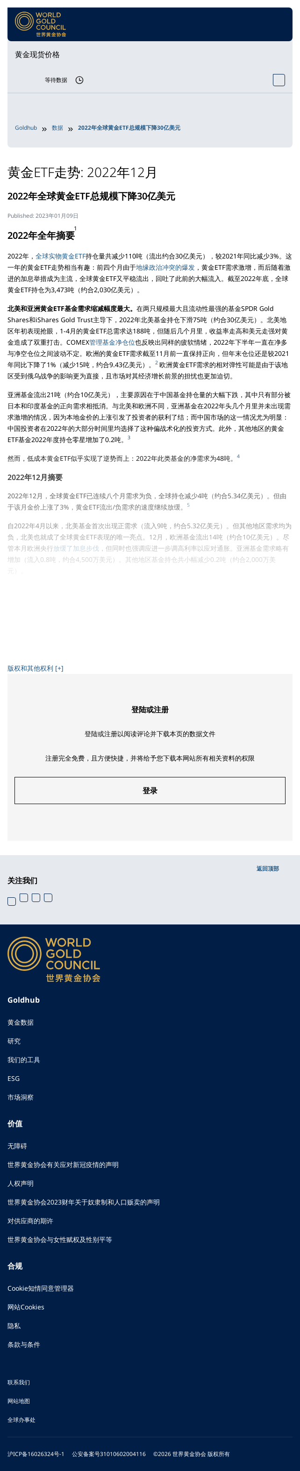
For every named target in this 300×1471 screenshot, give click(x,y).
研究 (14, 1040)
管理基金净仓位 (112, 342)
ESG (13, 1078)
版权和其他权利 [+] (35, 668)
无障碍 (17, 1145)
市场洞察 (20, 1097)
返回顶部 (268, 868)
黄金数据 (20, 1022)
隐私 (14, 1325)
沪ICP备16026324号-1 (35, 1454)
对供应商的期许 (30, 1220)
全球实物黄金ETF (61, 255)
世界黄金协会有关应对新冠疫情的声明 (63, 1164)
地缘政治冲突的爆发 (165, 267)
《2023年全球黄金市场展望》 (96, 649)
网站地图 (18, 1401)
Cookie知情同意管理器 (40, 1288)
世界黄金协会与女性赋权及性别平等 (59, 1239)
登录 (150, 790)
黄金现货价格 (37, 54)
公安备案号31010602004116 (109, 1454)
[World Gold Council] (40, 24)
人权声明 (20, 1183)
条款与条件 (23, 1344)
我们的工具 (23, 1059)
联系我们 (18, 1382)
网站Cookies (25, 1306)
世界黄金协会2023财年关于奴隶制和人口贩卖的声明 (83, 1201)
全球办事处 (21, 1420)
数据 (57, 128)
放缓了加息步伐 (76, 548)
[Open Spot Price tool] (279, 80)
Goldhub (26, 128)
